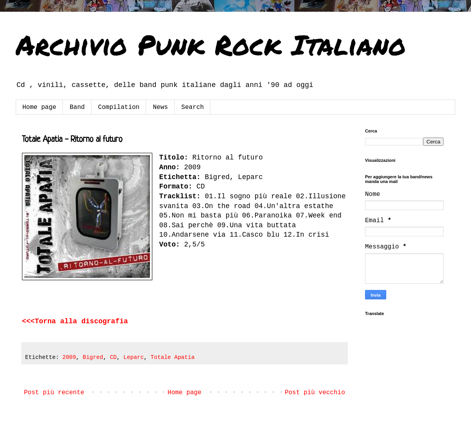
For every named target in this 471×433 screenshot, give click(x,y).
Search (192, 107)
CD (113, 357)
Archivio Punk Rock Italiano (211, 44)
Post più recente (54, 392)
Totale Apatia (173, 357)
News (160, 107)
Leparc (134, 357)
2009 (69, 357)
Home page (39, 107)
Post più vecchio (315, 392)
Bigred (93, 357)
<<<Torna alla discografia (77, 321)
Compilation (119, 107)
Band (76, 107)
